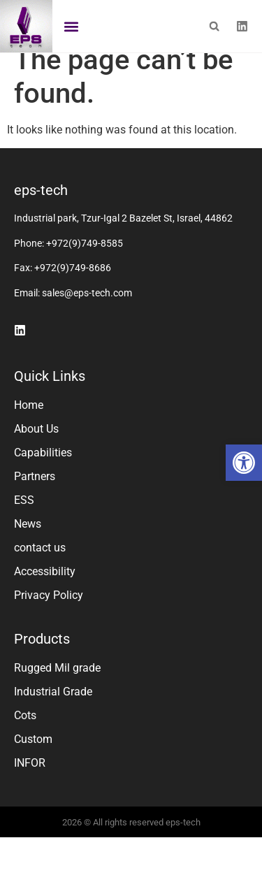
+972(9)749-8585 (84, 258)
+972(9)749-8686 (72, 283)
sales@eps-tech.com (87, 308)
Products (42, 654)
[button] (244, 462)
